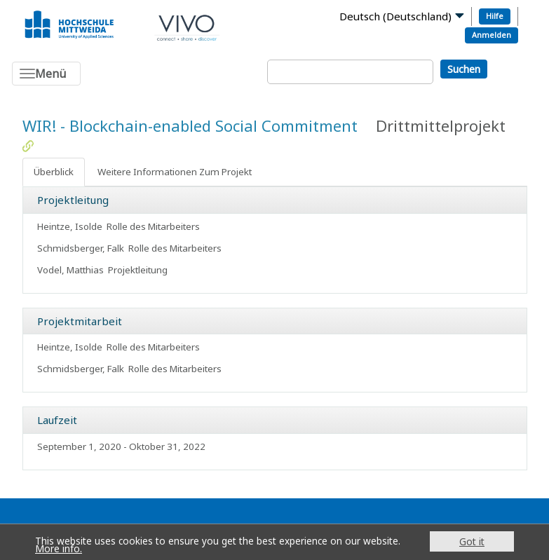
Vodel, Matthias (70, 270)
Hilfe (494, 16)
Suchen (463, 69)
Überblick (54, 171)
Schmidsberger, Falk (80, 248)
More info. (58, 548)
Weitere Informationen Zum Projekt (174, 171)
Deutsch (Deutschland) (395, 16)
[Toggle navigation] (46, 74)
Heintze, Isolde (69, 226)
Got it (471, 541)
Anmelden (491, 34)
